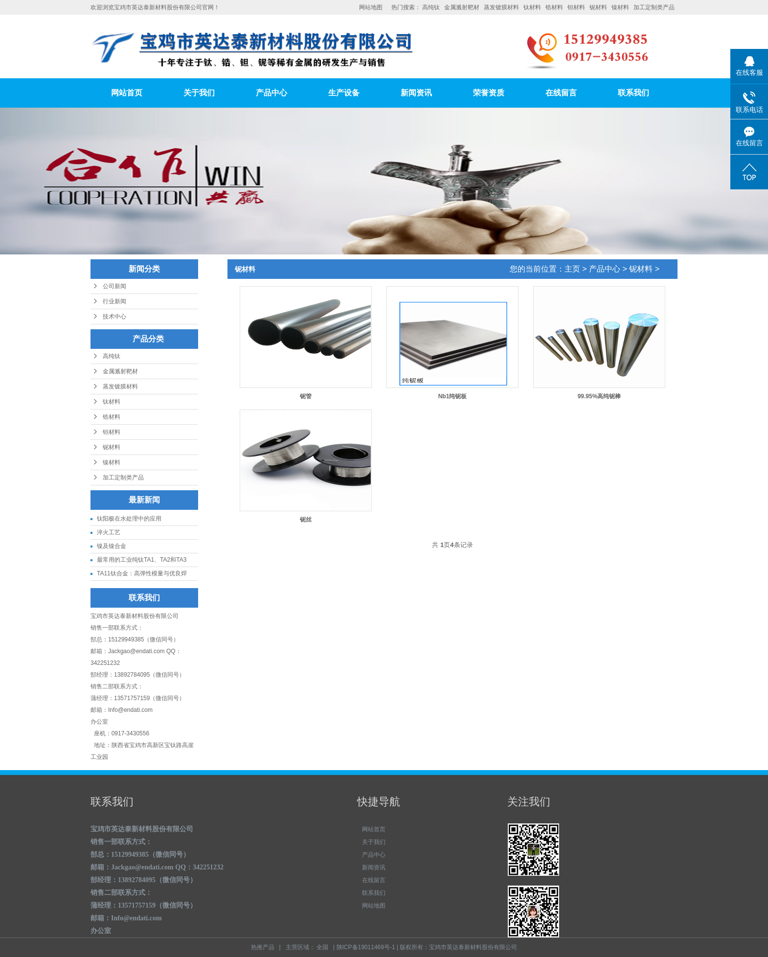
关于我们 (199, 93)
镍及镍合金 (111, 546)
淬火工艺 (108, 532)
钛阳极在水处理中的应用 (129, 518)
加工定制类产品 (654, 7)
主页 (572, 269)
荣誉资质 (488, 93)
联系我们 (633, 93)
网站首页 (126, 93)
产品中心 (271, 93)
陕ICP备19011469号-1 (366, 947)
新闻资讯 (416, 93)
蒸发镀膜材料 (501, 7)
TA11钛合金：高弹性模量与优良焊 (142, 573)
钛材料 (532, 7)
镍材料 (620, 7)
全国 (322, 947)
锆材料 (554, 7)
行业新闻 (114, 301)
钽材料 (576, 7)
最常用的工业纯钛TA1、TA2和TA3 (141, 559)
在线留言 (561, 93)
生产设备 (344, 93)
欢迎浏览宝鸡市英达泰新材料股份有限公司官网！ (155, 7)
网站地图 (371, 7)
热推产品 (262, 947)
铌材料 (598, 7)
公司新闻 (114, 286)
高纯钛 (431, 7)
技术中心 (114, 316)
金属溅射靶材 (461, 7)
